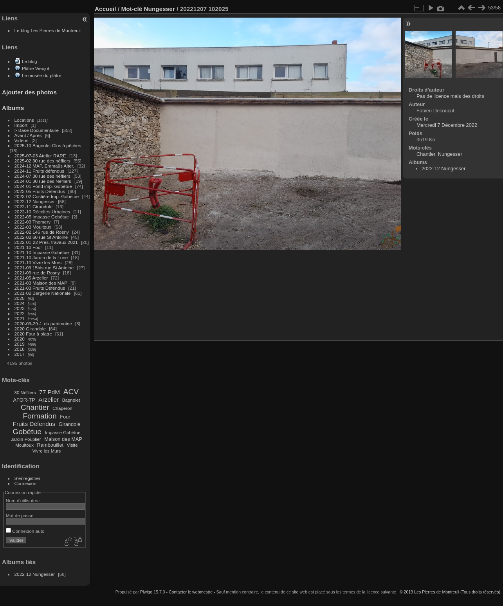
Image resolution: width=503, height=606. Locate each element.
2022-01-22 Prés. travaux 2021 (46, 242)
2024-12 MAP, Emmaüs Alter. (44, 165)
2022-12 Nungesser (34, 201)
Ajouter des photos (29, 92)
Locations (24, 120)
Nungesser (159, 8)
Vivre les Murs (46, 451)
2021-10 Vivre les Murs (38, 262)
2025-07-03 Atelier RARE (40, 155)
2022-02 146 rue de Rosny (41, 231)
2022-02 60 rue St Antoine (41, 237)
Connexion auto (25, 531)
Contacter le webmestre (191, 592)
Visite (72, 445)
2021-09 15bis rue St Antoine (44, 267)
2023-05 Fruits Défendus (39, 191)
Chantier (35, 407)
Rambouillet (50, 445)
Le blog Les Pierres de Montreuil (47, 30)
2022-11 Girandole (33, 206)
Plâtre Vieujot (35, 68)
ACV (71, 392)
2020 (19, 338)
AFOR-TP (24, 400)
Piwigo (146, 592)
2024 (19, 303)
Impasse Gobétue (63, 432)
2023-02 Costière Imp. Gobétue (46, 196)
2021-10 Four (28, 247)
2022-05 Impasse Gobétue (41, 216)
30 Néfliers (25, 392)
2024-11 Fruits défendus (39, 170)
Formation (39, 416)
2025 (19, 298)
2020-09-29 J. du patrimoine (43, 323)
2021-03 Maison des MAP (40, 282)
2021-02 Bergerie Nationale (42, 293)
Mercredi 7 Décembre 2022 (446, 125)
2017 (19, 354)
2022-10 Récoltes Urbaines (42, 211)
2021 (19, 318)
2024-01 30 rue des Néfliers (43, 181)
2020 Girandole (30, 328)
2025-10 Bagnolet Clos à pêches (47, 145)
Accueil (105, 8)
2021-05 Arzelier (31, 277)
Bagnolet (71, 400)
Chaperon (62, 408)
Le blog (29, 61)
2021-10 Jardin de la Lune (41, 257)
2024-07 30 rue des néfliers (42, 176)
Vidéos (21, 140)
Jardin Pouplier (26, 439)
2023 (19, 308)
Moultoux (24, 445)
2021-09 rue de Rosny (37, 272)
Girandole (70, 424)
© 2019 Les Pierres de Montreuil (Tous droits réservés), (450, 592)
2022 (19, 313)
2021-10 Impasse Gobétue (41, 252)
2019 (19, 343)
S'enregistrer (27, 478)
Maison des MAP (63, 439)
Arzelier (48, 399)
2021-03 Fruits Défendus (39, 287)
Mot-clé (131, 8)
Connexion (25, 483)
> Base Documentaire (36, 130)
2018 (19, 349)
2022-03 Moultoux (32, 226)
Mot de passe (20, 515)
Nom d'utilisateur (23, 500)
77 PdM (49, 392)
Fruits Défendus (34, 423)
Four (65, 417)
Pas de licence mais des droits (450, 96)
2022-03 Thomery (32, 221)
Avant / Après (28, 135)
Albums (13, 108)
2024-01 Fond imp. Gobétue (43, 186)
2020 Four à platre (33, 333)
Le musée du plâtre (41, 75)
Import (20, 125)
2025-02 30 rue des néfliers (42, 160)
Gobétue (27, 431)
